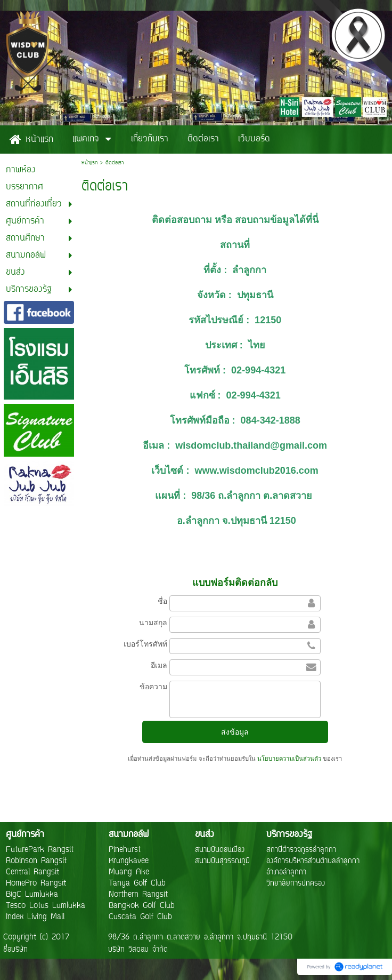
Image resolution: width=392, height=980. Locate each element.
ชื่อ (162, 601)
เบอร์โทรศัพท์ (145, 644)
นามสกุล (153, 622)
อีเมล (159, 665)
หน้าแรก (89, 163)
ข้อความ (153, 686)
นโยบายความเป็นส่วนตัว (289, 758)
